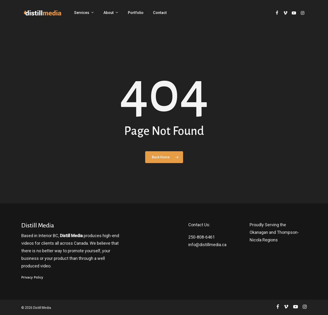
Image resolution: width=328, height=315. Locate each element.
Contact (160, 13)
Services (84, 13)
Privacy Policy (32, 277)
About (110, 13)
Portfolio (136, 13)
